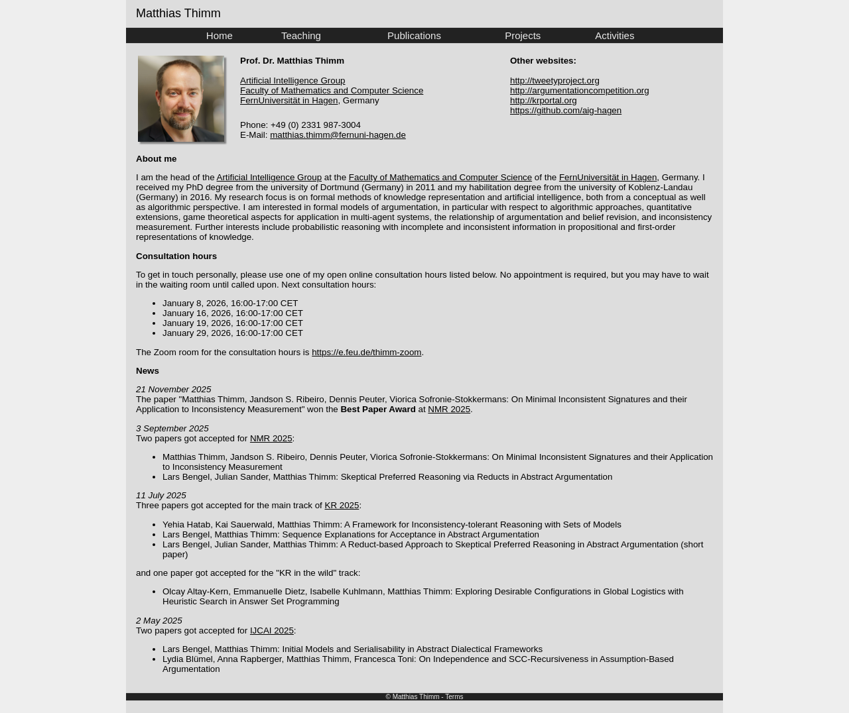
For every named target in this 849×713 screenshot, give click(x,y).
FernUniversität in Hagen (289, 100)
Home (219, 35)
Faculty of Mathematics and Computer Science (331, 90)
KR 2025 (342, 505)
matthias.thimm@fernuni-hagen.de (338, 135)
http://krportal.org (543, 100)
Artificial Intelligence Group (293, 80)
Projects (523, 35)
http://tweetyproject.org (555, 80)
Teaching (301, 35)
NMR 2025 (449, 409)
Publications (414, 35)
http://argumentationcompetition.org (579, 90)
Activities (614, 35)
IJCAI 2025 (272, 630)
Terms (454, 696)
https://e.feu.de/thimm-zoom (366, 352)
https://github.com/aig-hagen (565, 110)
